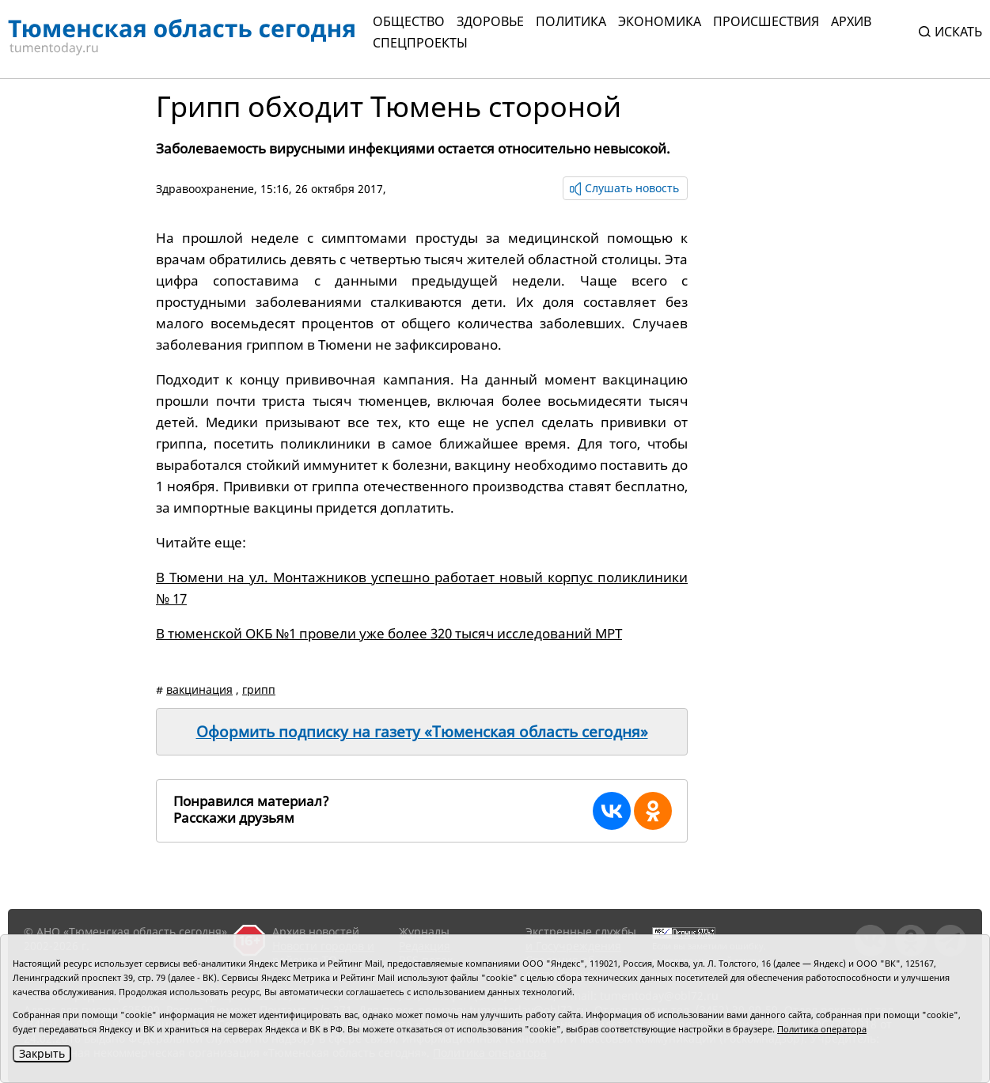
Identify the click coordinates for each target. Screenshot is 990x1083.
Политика (571, 21)
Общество (409, 21)
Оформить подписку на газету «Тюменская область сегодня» (422, 731)
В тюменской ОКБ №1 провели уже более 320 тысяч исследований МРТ (389, 633)
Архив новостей (315, 931)
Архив (851, 21)
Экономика (659, 21)
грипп (258, 689)
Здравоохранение (205, 188)
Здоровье (490, 21)
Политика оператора (822, 1029)
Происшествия (766, 21)
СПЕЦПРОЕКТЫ (420, 42)
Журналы (424, 931)
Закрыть (42, 1053)
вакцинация (199, 689)
